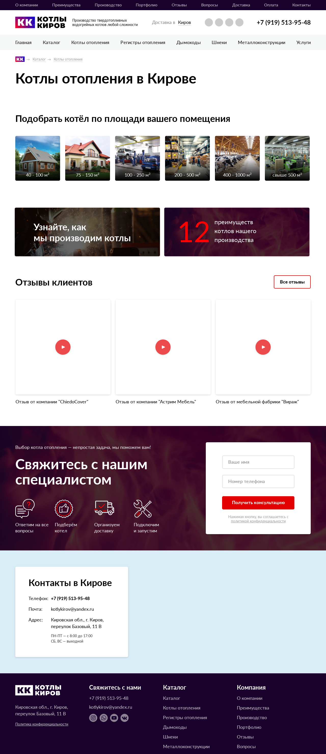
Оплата (271, 5)
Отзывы (179, 5)
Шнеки (219, 42)
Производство (108, 5)
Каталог (51, 42)
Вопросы (209, 5)
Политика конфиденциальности (41, 686)
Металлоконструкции (261, 42)
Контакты (301, 5)
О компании (26, 5)
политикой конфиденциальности (258, 483)
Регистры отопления (142, 42)
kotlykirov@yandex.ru (72, 571)
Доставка (241, 5)
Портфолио (146, 5)
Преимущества (66, 5)
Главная (23, 42)
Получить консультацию (258, 465)
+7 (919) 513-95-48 (284, 22)
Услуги (303, 42)
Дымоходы (188, 42)
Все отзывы (292, 285)
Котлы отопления (90, 42)
